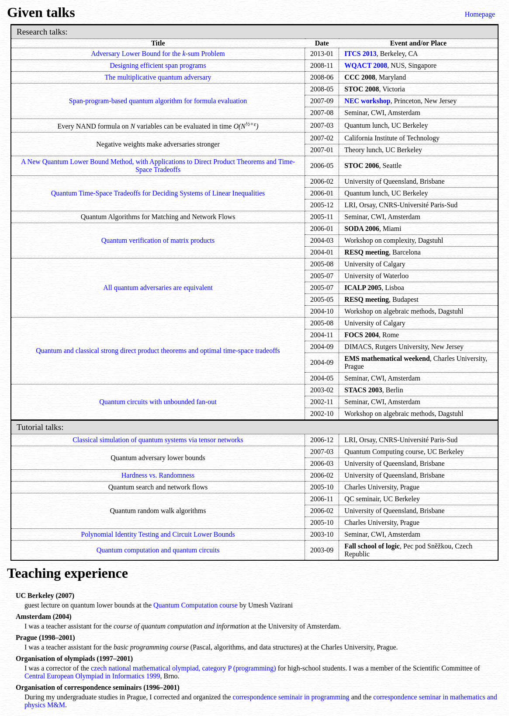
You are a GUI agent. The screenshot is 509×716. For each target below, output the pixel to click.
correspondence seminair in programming (291, 697)
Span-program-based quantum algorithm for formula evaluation (158, 101)
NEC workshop (367, 101)
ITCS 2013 (360, 53)
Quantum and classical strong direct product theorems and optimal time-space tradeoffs (158, 350)
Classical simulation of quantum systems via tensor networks (158, 440)
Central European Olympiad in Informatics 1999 (92, 676)
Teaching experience (67, 573)
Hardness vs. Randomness (158, 475)
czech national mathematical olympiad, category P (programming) (184, 668)
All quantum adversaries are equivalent (158, 287)
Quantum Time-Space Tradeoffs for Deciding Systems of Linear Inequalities (158, 193)
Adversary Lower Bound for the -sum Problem (158, 53)
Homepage (480, 14)
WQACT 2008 (365, 65)
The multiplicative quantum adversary (158, 77)
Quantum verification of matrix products (158, 240)
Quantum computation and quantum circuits (158, 550)
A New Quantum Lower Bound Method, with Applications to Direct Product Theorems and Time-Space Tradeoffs (158, 165)
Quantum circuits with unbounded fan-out (157, 401)
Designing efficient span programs (158, 65)
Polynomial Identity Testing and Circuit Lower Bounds (158, 534)
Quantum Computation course (195, 605)
